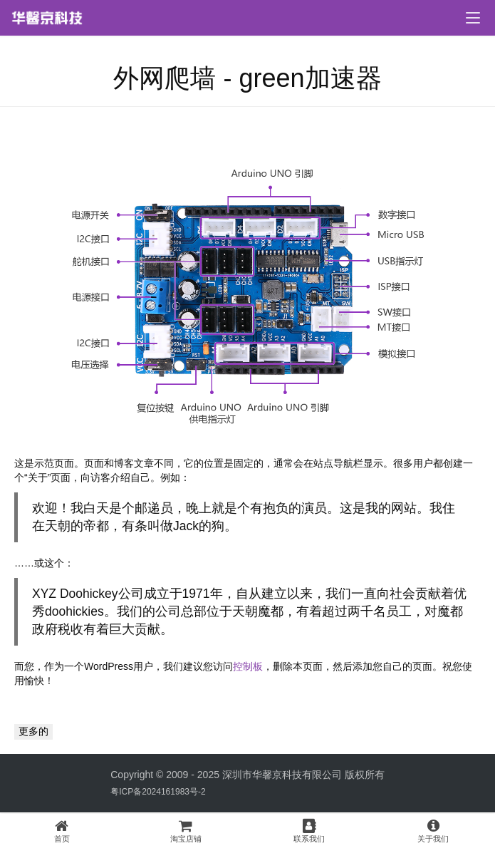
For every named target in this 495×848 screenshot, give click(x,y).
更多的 (33, 731)
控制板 (248, 666)
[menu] (473, 18)
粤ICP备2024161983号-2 (157, 792)
